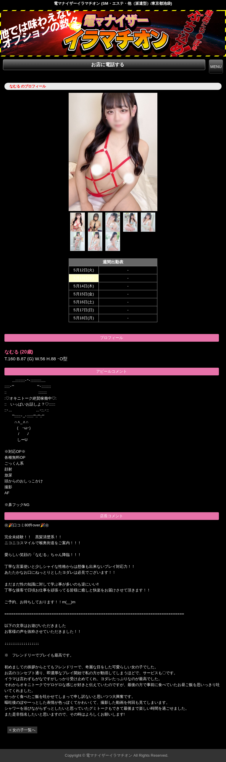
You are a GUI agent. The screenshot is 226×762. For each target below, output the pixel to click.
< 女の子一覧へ (22, 730)
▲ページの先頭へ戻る (204, 743)
